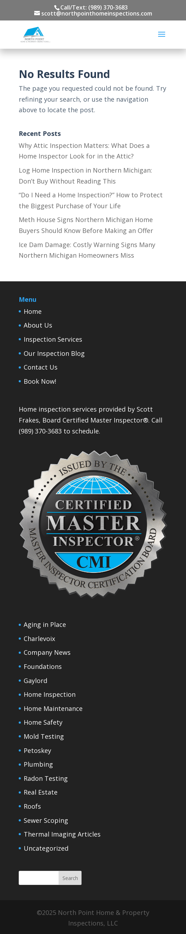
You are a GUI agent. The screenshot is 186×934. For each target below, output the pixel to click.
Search (70, 878)
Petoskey (37, 750)
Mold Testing (44, 736)
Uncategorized (46, 848)
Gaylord (35, 680)
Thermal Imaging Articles (62, 834)
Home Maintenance (53, 708)
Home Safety (43, 722)
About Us (38, 325)
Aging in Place (45, 624)
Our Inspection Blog (54, 353)
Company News (47, 652)
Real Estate (41, 792)
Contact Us (41, 367)
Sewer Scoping (46, 820)
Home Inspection (50, 694)
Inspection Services (53, 339)
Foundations (43, 666)
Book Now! (40, 381)
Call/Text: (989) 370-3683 (94, 7)
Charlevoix (39, 638)
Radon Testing (46, 778)
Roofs (32, 806)
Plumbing (38, 764)
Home (33, 311)
